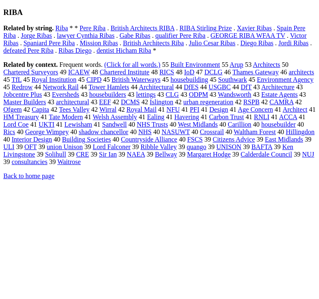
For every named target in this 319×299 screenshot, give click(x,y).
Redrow (22, 87)
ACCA (288, 116)
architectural (72, 101)
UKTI (46, 124)
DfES (191, 87)
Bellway (166, 154)
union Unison (65, 146)
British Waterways (135, 79)
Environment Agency (285, 79)
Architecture (277, 87)
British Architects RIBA (142, 28)
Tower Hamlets (108, 87)
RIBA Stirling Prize (205, 28)
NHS (145, 131)
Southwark (232, 79)
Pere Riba (93, 28)
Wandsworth (234, 94)
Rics (9, 131)
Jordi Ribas (293, 43)
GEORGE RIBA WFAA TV (248, 35)
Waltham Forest (255, 131)
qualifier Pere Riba (180, 35)
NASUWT (176, 131)
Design (218, 109)
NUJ (308, 154)
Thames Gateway (255, 72)
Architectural (156, 87)
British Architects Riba (153, 43)
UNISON (228, 146)
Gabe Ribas (135, 35)
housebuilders (107, 94)
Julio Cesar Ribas (212, 43)
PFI (194, 109)
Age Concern (255, 109)
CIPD (93, 79)
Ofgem (12, 109)
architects (301, 72)
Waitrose (69, 161)
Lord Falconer (111, 146)
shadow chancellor (103, 131)
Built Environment (195, 64)
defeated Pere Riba (28, 50)
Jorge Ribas (36, 35)
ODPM (198, 94)
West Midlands (198, 124)
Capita (40, 109)
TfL (17, 79)
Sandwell (114, 124)
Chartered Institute (125, 72)
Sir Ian (108, 154)
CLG (172, 94)
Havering (186, 116)
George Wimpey (47, 131)
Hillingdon (300, 131)
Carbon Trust (226, 116)
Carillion (239, 124)
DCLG (213, 72)
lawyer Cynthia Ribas (86, 35)
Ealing (155, 116)
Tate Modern (66, 116)
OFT (31, 146)
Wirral (107, 109)
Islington (161, 101)
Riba (61, 28)
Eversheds (65, 94)
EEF (105, 101)
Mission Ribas (99, 43)
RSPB (251, 101)
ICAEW (79, 72)
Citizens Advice (234, 139)
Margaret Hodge (209, 154)
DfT (245, 87)
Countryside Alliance (149, 139)
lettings (146, 94)
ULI (9, 146)
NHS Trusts (152, 124)
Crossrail (212, 131)
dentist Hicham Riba (123, 50)
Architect (294, 109)
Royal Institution (54, 79)
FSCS (195, 139)
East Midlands (284, 139)
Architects (266, 64)
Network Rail (61, 87)
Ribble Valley (158, 146)
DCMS (130, 101)
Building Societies (86, 139)
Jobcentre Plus (22, 94)
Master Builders (24, 101)
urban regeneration (208, 101)
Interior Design (32, 139)
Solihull (55, 154)
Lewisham (78, 124)
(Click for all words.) (132, 64)
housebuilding (189, 79)
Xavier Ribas (254, 28)
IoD (189, 72)
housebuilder (278, 124)
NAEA (136, 154)
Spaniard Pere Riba (49, 43)
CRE (82, 154)
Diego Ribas (257, 43)
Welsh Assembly (115, 116)
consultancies (29, 161)
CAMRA (282, 101)
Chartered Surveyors (30, 72)
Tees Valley (74, 109)
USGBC (220, 87)
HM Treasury (21, 116)
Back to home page (28, 175)
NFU (173, 109)
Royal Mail (141, 109)
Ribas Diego (75, 50)
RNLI (261, 116)
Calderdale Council (266, 154)
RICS (167, 72)
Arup (236, 64)
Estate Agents (279, 94)
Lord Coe (16, 124)
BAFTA (261, 146)
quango (196, 146)
